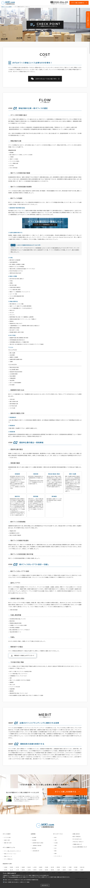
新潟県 (5, 869)
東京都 (75, 867)
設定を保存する (45, 885)
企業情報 (33, 833)
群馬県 (58, 867)
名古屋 (56, 842)
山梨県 (29, 869)
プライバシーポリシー (78, 841)
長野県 (34, 869)
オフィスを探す (7, 833)
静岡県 (46, 869)
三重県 (58, 869)
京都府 (70, 869)
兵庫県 (81, 869)
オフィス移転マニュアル (9, 847)
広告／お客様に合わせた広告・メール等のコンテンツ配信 (17, 882)
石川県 (17, 869)
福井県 (23, 869)
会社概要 (34, 837)
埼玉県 (64, 867)
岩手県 (17, 867)
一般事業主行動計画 (36, 845)
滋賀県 (64, 869)
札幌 (55, 845)
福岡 (55, 853)
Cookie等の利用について (15, 877)
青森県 (11, 867)
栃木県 (52, 867)
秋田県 (29, 867)
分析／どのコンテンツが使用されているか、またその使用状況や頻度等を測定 (21, 879)
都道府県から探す (7, 863)
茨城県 (46, 867)
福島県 (40, 867)
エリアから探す (7, 837)
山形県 (34, 867)
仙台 (55, 848)
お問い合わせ (76, 833)
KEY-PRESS (77, 836)
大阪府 (75, 869)
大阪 (55, 840)
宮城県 (23, 867)
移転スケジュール (8, 856)
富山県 (11, 869)
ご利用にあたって (77, 844)
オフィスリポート (58, 856)
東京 (55, 837)
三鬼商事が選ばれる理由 (37, 842)
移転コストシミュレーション (10, 853)
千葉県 (70, 867)
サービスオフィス (77, 839)
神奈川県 (82, 867)
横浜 (55, 850)
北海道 (5, 867)
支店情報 (34, 840)
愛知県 (52, 869)
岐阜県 (40, 869)
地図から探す (7, 840)
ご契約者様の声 (35, 850)
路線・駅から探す (8, 842)
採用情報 (34, 848)
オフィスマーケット (58, 833)
